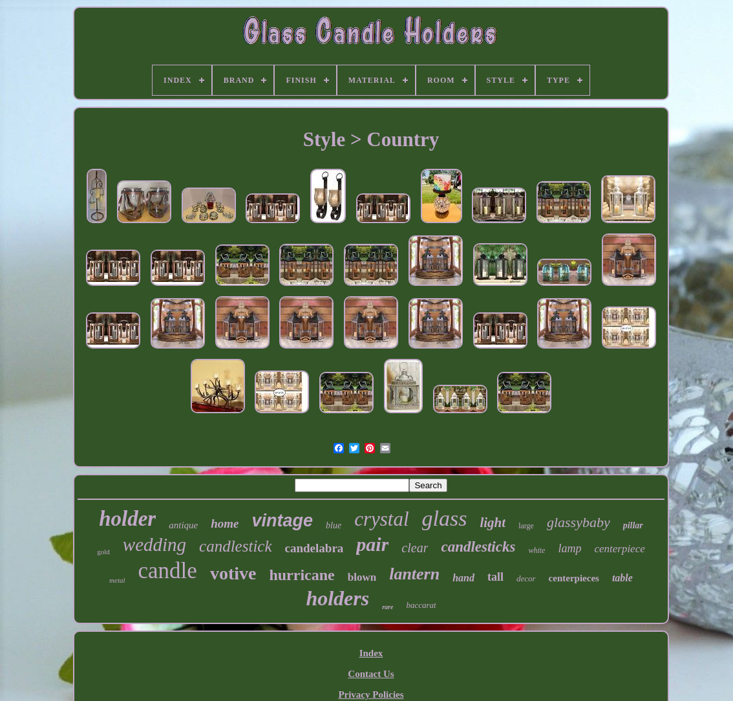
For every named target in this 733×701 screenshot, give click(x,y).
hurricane (301, 574)
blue (333, 525)
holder (127, 518)
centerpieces (574, 578)
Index (371, 653)
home (225, 523)
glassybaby (578, 522)
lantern (414, 574)
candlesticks (478, 547)
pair (372, 544)
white (536, 550)
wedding (154, 544)
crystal (381, 519)
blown (362, 577)
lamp (569, 548)
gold (103, 551)
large (526, 525)
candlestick (235, 546)
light (492, 522)
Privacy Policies (370, 694)
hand (463, 577)
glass (444, 518)
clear (414, 548)
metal (117, 580)
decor (526, 578)
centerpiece (619, 549)
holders (337, 598)
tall (495, 576)
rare (387, 606)
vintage (282, 520)
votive (233, 573)
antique (183, 525)
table (622, 577)
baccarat (421, 605)
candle (167, 570)
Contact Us (371, 674)
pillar (633, 525)
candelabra (314, 548)
